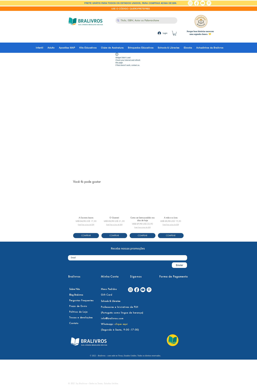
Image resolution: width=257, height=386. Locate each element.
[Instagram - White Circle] (190, 3)
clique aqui (121, 323)
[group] (128, 213)
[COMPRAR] (86, 235)
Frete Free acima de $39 (86, 225)
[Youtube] (202, 3)
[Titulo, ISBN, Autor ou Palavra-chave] (146, 20)
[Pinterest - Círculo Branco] (208, 3)
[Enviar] (179, 265)
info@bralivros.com (112, 318)
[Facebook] (196, 3)
